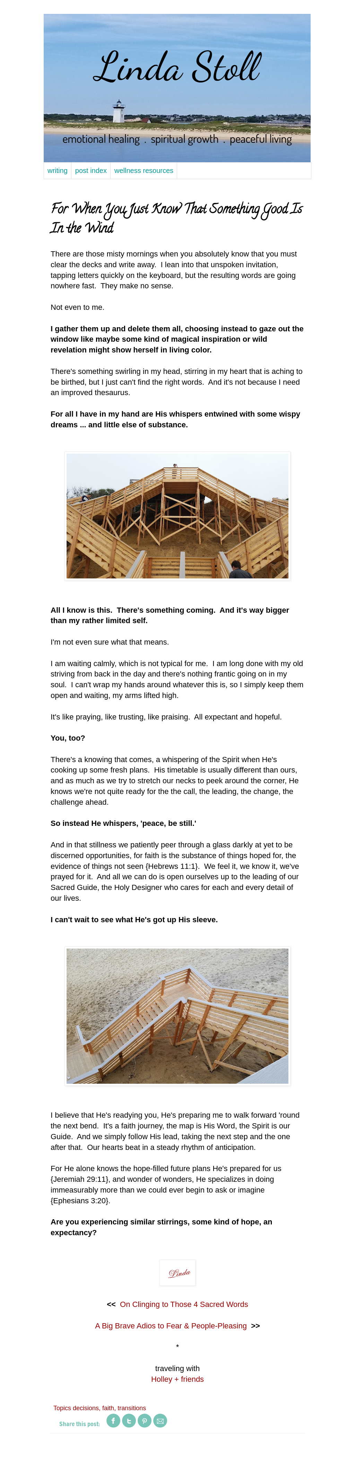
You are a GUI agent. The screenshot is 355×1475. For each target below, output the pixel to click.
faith (108, 1408)
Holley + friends (177, 1379)
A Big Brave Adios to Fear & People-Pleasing (171, 1325)
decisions (86, 1408)
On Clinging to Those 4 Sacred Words (184, 1304)
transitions (132, 1408)
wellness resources (143, 170)
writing (57, 170)
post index (91, 170)
